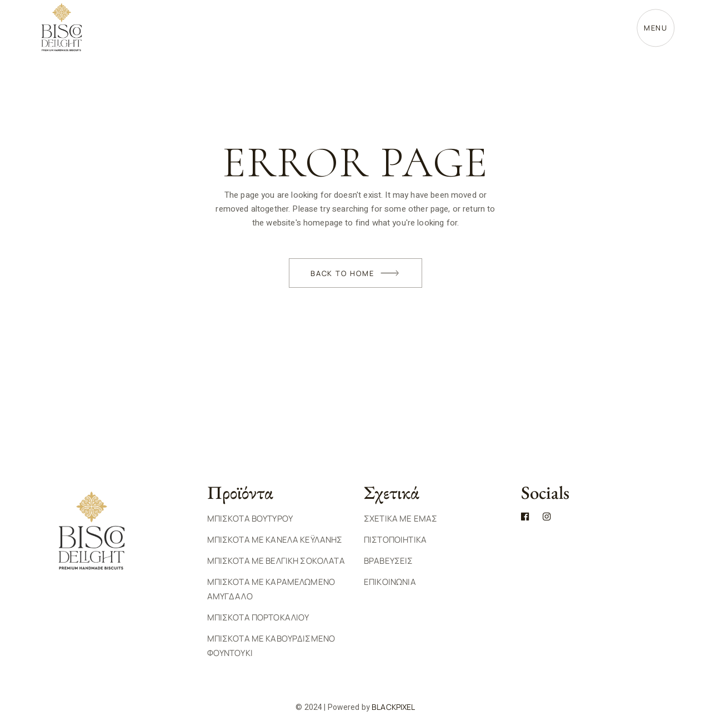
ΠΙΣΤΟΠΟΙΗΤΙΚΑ (395, 539)
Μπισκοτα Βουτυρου (250, 518)
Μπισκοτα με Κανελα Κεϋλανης (275, 539)
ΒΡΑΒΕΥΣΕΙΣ (388, 561)
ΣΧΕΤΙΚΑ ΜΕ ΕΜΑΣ (400, 518)
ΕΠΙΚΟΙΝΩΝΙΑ (390, 582)
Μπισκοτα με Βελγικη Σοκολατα (276, 561)
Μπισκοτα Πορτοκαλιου (258, 617)
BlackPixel (393, 707)
